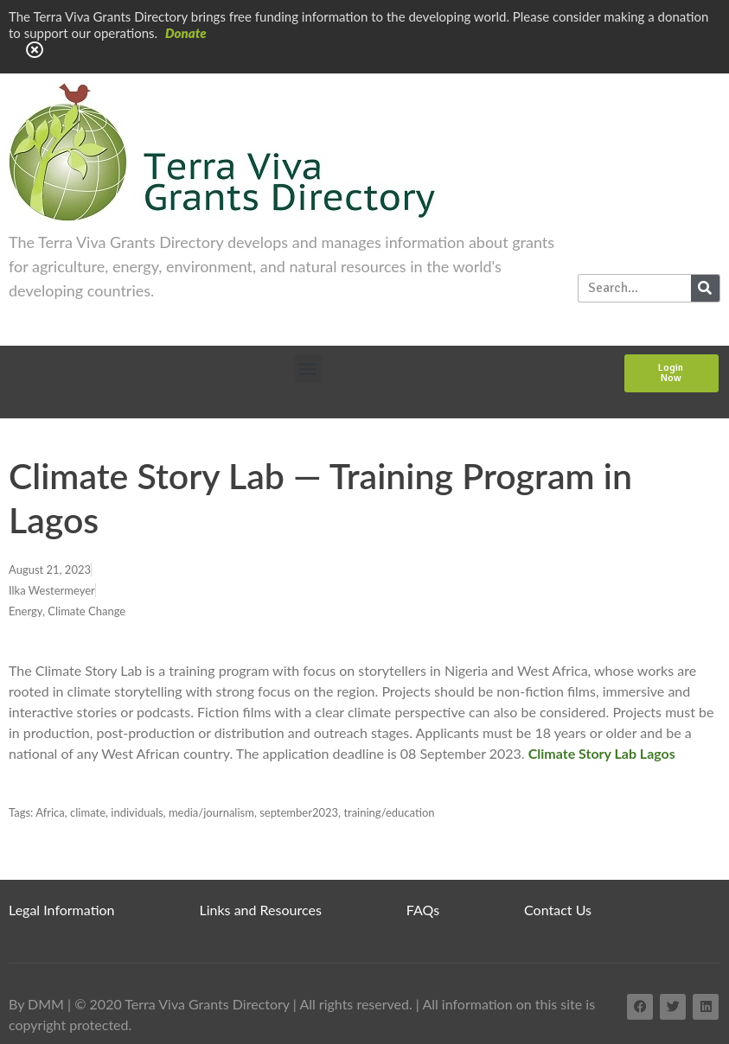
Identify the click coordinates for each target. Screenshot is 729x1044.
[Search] (705, 288)
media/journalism (211, 812)
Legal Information (62, 909)
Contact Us (558, 909)
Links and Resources (261, 909)
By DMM (36, 1004)
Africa (50, 812)
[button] (308, 368)
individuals (137, 812)
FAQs (422, 909)
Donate (186, 33)
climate (88, 812)
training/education (388, 812)
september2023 (298, 812)
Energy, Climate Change (67, 611)
